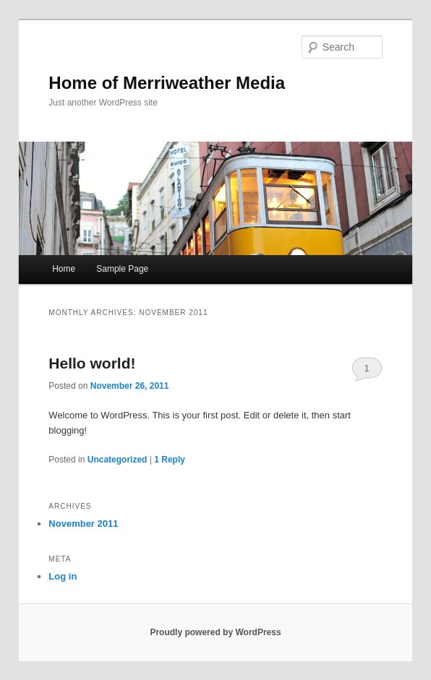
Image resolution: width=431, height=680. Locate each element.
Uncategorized (118, 460)
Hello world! (91, 363)
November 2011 (83, 523)
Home (63, 269)
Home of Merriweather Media (166, 82)
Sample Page (122, 269)
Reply (169, 460)
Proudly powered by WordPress (215, 632)
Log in (62, 576)
